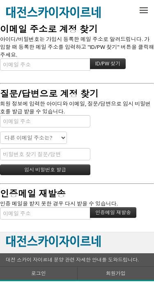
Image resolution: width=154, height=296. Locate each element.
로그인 (38, 273)
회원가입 (116, 273)
